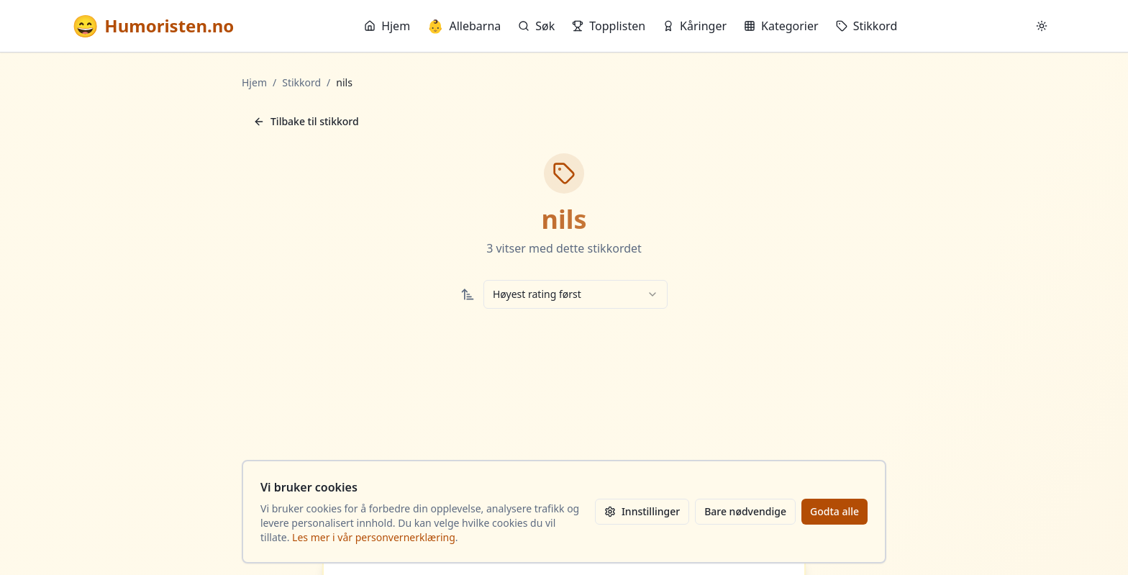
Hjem (387, 26)
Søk (536, 26)
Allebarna (464, 26)
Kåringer (695, 26)
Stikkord (867, 26)
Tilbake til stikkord (306, 121)
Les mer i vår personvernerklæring (373, 537)
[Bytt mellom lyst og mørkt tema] (1041, 26)
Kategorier (781, 26)
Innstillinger (642, 511)
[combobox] (575, 294)
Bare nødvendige (745, 511)
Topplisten (608, 26)
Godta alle (834, 511)
